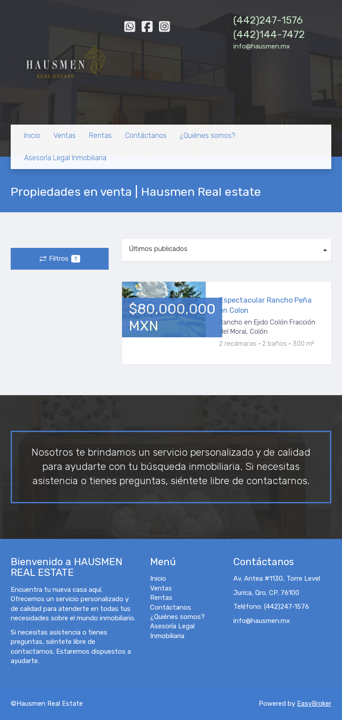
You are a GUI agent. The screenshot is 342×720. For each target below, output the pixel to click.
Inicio (32, 135)
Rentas (100, 135)
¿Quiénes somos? (207, 135)
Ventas (64, 135)
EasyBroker (314, 704)
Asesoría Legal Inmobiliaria (65, 158)
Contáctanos (146, 135)
